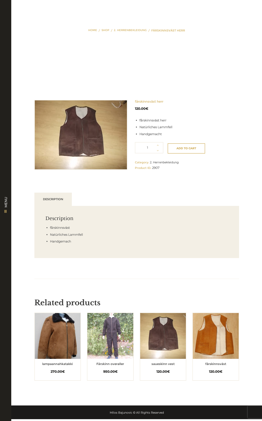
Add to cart (188, 147)
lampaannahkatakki (57, 366)
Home (91, 30)
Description (57, 200)
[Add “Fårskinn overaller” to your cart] (103, 343)
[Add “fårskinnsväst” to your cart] (208, 343)
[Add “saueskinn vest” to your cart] (156, 343)
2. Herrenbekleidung (131, 30)
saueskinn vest (163, 366)
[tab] (57, 200)
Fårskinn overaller (110, 366)
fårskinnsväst (215, 366)
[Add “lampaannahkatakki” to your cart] (50, 343)
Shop (104, 30)
